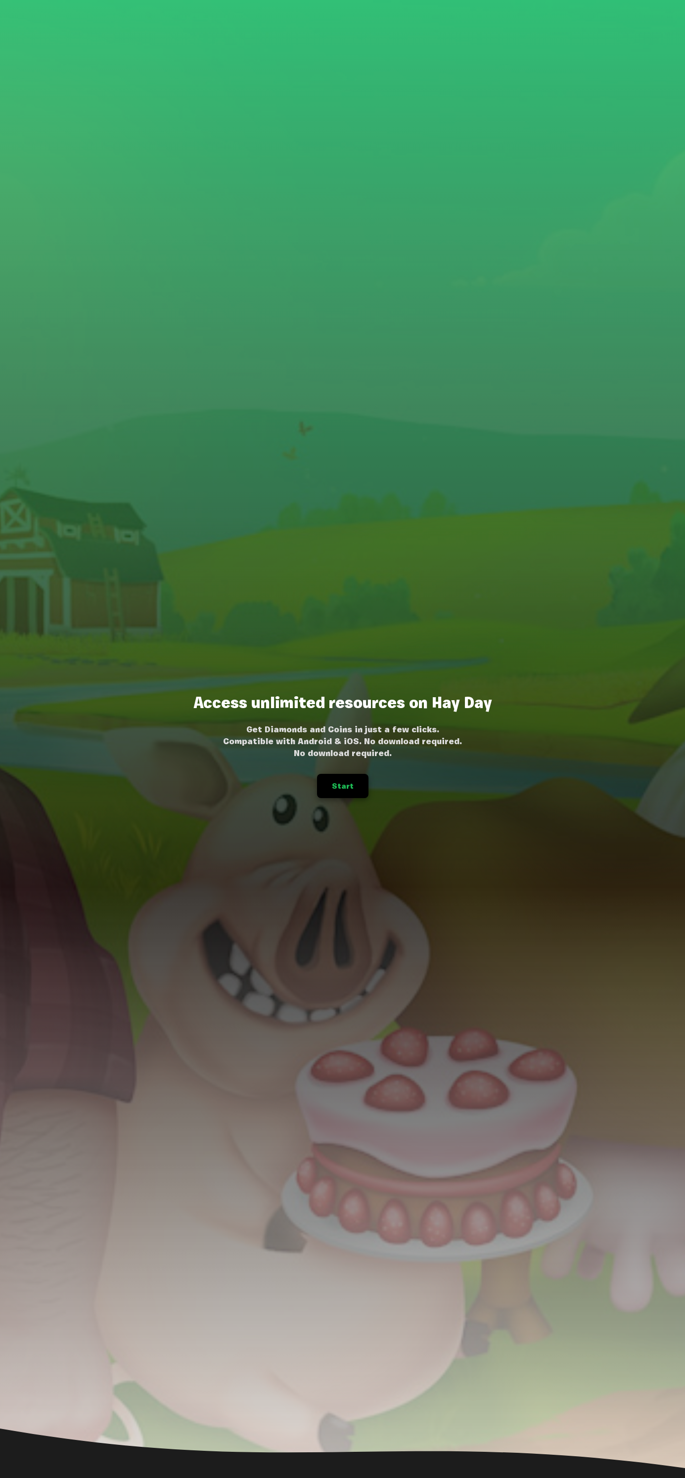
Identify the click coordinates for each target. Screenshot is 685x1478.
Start (343, 786)
